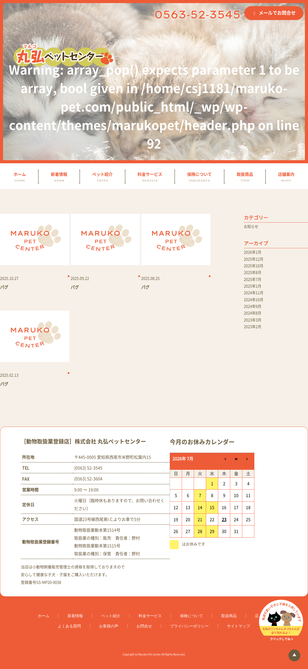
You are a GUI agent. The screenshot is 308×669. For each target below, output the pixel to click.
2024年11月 (255, 298)
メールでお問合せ (277, 12)
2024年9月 (254, 313)
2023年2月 (254, 335)
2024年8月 (254, 320)
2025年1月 (254, 291)
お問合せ (144, 627)
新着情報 (59, 177)
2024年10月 (255, 305)
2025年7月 (254, 283)
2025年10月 (255, 268)
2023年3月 (254, 328)
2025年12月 (255, 261)
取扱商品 (245, 177)
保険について (199, 177)
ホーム (20, 177)
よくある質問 (69, 627)
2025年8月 (254, 276)
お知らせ (252, 227)
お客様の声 (108, 627)
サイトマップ (238, 627)
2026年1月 (254, 253)
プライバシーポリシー (189, 627)
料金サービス (150, 177)
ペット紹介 (102, 177)
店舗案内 (286, 177)
